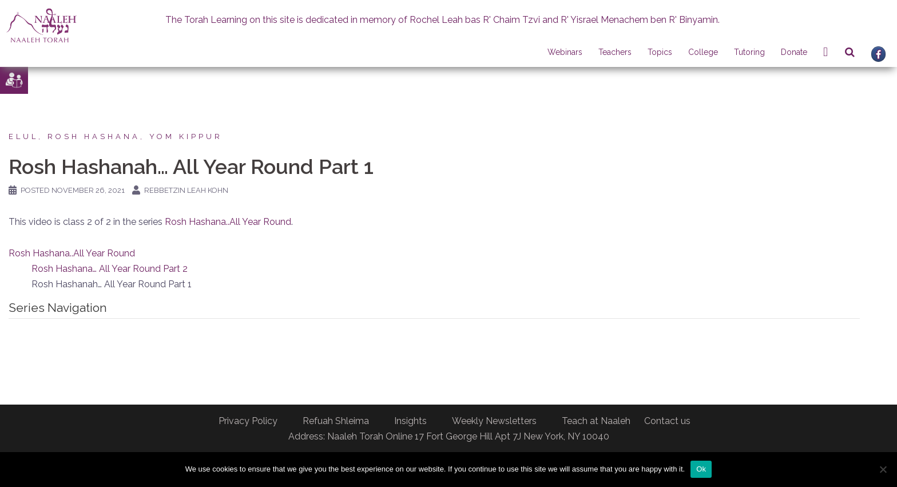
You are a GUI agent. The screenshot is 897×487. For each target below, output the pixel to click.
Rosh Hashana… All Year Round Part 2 (109, 268)
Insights (410, 420)
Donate (794, 52)
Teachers (615, 52)
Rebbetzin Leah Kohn (186, 190)
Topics (660, 52)
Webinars (564, 52)
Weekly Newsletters (494, 420)
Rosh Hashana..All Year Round (228, 221)
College (703, 52)
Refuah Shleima (336, 420)
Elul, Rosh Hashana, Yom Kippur (116, 136)
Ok (701, 469)
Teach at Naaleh (596, 420)
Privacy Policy (248, 420)
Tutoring (749, 52)
